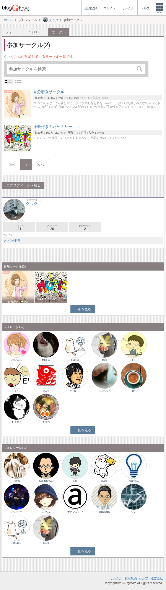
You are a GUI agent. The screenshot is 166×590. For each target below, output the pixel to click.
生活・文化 (64, 98)
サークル (116, 578)
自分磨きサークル (18, 301)
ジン (133, 511)
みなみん (16, 360)
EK (16, 391)
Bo (133, 391)
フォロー (12, 32)
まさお (46, 422)
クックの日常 (12, 240)
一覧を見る (82, 309)
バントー (16, 511)
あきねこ (16, 422)
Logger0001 (45, 480)
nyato (104, 480)
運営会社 (157, 578)
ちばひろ (75, 391)
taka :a (46, 360)
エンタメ (60, 132)
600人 (49, 132)
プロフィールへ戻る (25, 185)
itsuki (104, 360)
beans (45, 391)
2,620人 (50, 98)
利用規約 (131, 578)
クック (9, 56)
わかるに (134, 480)
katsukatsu (104, 511)
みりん (46, 511)
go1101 (75, 360)
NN (75, 480)
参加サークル (85, 227)
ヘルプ (143, 578)
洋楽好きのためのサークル (51, 300)
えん (133, 360)
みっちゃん (104, 391)
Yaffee (16, 480)
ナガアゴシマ (75, 511)
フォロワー (35, 32)
